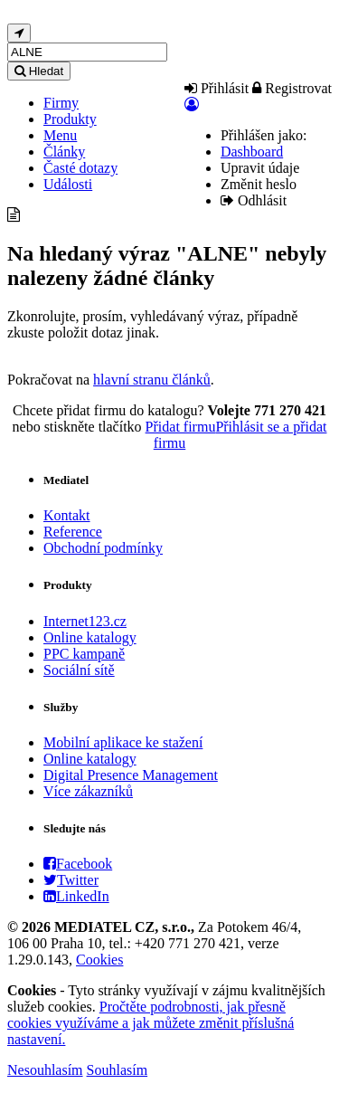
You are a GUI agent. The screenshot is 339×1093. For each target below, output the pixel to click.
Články (64, 151)
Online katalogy (90, 637)
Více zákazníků (88, 791)
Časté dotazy (80, 168)
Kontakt (66, 515)
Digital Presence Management (130, 775)
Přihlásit (216, 88)
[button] (191, 104)
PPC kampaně (84, 653)
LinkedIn (76, 896)
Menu (60, 135)
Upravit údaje (260, 168)
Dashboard (252, 151)
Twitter (71, 880)
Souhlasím (117, 1070)
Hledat (38, 71)
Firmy (61, 102)
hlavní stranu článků (152, 379)
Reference (72, 531)
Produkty (70, 119)
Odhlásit (254, 200)
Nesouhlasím (45, 1070)
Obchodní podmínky (103, 548)
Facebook (77, 863)
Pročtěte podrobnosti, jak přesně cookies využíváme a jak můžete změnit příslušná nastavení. (150, 1023)
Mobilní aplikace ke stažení (122, 742)
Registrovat (292, 88)
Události (67, 184)
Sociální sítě (79, 670)
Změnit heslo (259, 184)
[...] (87, 52)
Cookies (99, 959)
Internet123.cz (85, 621)
